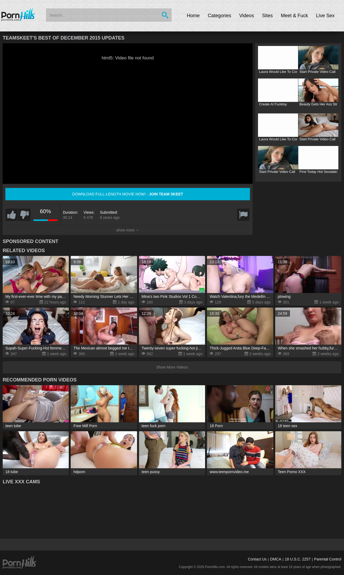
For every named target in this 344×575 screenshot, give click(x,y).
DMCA (275, 559)
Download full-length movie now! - (127, 194)
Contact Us (257, 559)
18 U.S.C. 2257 (298, 559)
